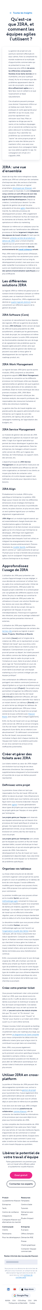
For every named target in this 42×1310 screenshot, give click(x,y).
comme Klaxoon (20, 1111)
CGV (14, 1301)
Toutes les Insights (21, 13)
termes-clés (7, 631)
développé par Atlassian (22, 188)
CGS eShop (22, 1301)
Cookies (32, 1303)
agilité (14, 805)
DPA (35, 1301)
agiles (22, 208)
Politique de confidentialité (18, 1303)
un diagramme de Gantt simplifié (25, 1034)
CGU (30, 1301)
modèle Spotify (19, 547)
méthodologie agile (10, 901)
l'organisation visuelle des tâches (15, 931)
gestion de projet (29, 1090)
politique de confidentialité (24, 1276)
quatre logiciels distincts (21, 302)
